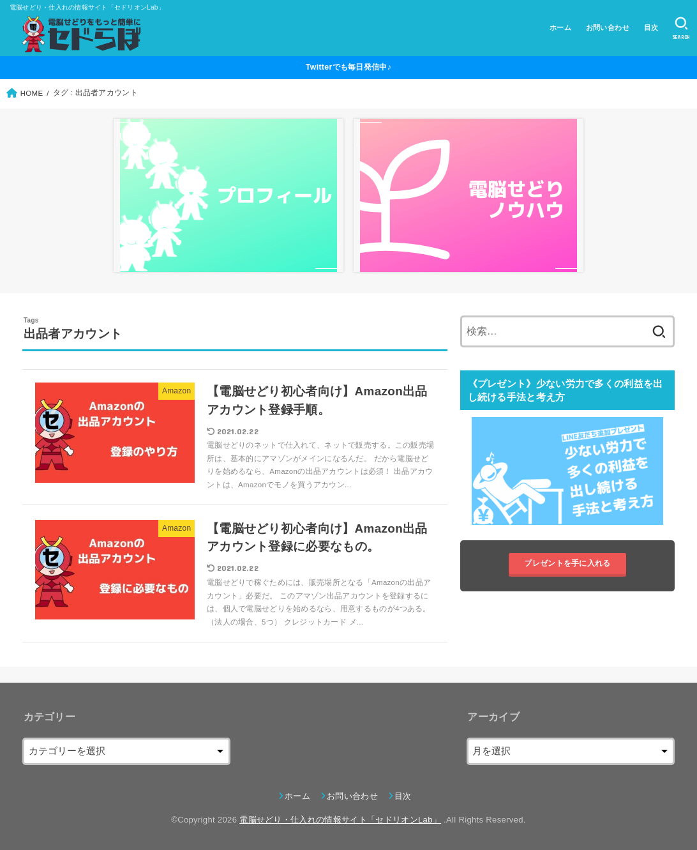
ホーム (560, 27)
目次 (651, 27)
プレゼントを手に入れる (567, 563)
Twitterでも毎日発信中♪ (348, 67)
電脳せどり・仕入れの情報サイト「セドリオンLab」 (340, 819)
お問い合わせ (607, 27)
